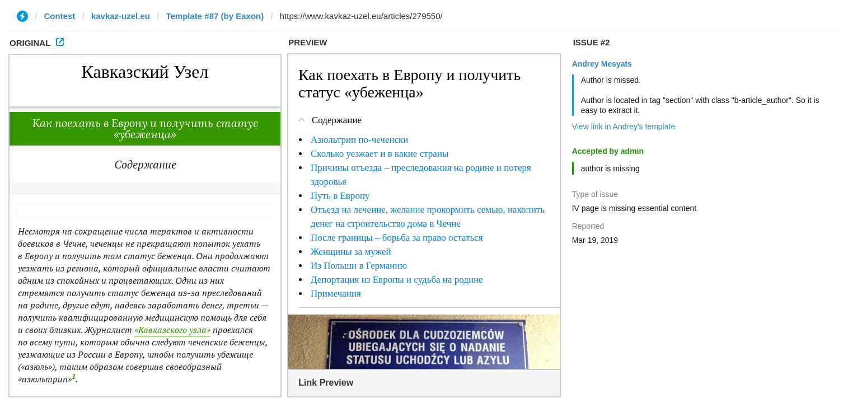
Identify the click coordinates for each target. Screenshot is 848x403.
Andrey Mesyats (602, 63)
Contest (60, 16)
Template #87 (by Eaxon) (215, 16)
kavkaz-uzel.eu (120, 16)
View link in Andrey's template (624, 126)
